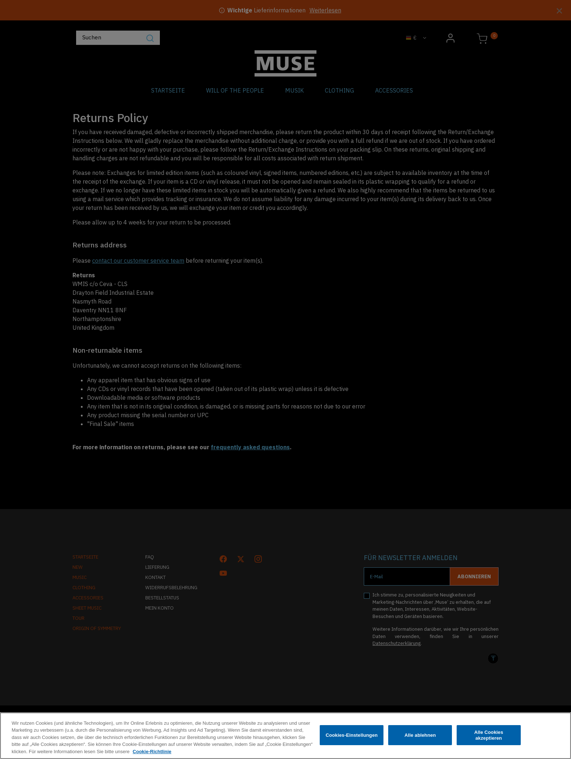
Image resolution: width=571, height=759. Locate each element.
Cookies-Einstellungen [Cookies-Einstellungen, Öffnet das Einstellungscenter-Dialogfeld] (352, 737)
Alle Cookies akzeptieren (488, 737)
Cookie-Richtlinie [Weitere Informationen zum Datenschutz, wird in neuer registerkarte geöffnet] (152, 753)
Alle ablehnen (420, 737)
